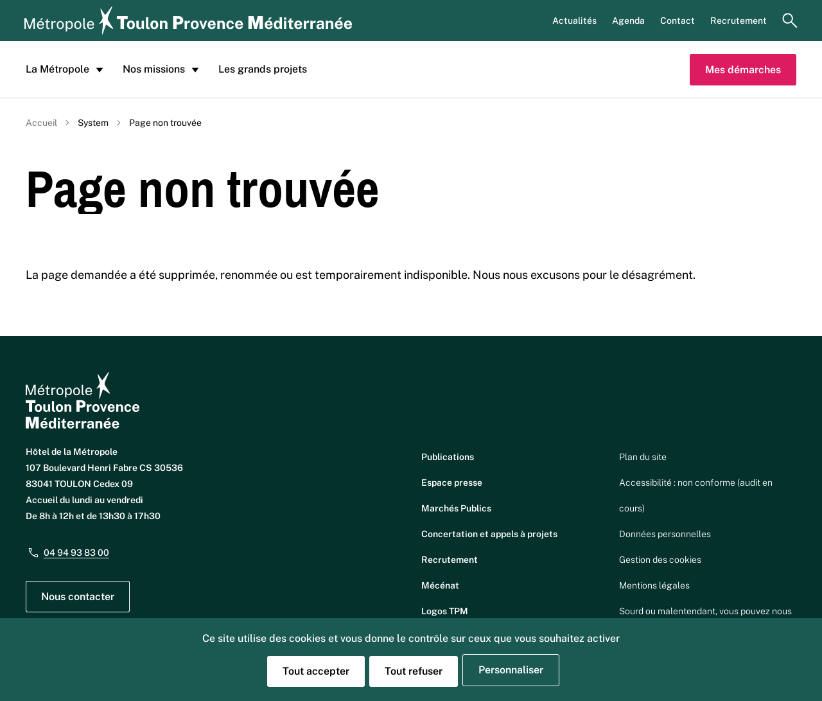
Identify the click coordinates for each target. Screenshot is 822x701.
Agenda (628, 20)
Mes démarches (743, 70)
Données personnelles (665, 534)
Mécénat (440, 585)
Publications (447, 457)
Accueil (41, 123)
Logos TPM (444, 611)
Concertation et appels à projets (489, 534)
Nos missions (163, 69)
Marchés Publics (456, 508)
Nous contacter (77, 596)
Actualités (574, 20)
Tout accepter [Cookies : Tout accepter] (316, 671)
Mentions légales (654, 585)
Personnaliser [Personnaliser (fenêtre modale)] (510, 670)
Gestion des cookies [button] (660, 560)
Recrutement (738, 20)
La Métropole (66, 69)
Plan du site (643, 457)
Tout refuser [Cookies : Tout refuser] (413, 671)
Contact (677, 20)
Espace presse (451, 482)
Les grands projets (262, 69)
